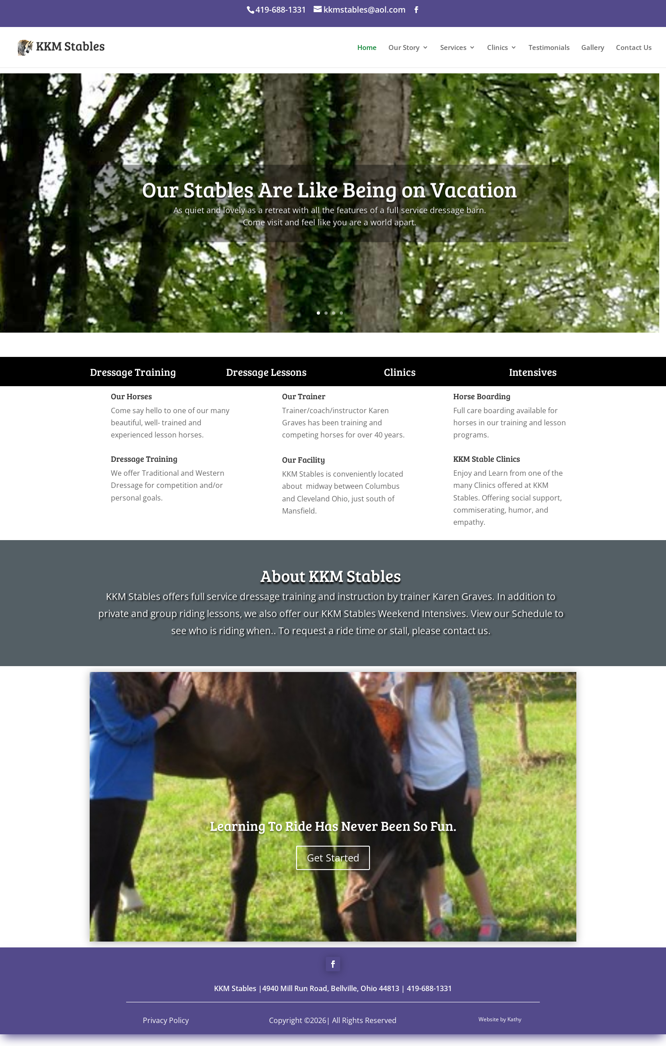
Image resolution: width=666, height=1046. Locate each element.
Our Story (404, 48)
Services (453, 48)
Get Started (333, 857)
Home (367, 48)
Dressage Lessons (266, 372)
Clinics (497, 48)
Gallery (592, 48)
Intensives (533, 372)
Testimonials (549, 48)
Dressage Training (133, 372)
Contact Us (634, 48)
